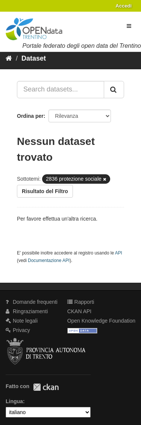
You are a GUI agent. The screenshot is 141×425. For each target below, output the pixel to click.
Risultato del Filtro (45, 191)
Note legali (22, 321)
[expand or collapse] (129, 26)
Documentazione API (49, 260)
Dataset (33, 58)
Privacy (18, 330)
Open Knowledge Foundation (101, 321)
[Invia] (114, 89)
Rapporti (80, 302)
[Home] (9, 58)
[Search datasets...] (60, 89)
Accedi (123, 6)
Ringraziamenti (27, 311)
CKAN (46, 387)
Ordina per (30, 116)
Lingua (14, 401)
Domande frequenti (32, 302)
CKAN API (79, 311)
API (118, 253)
